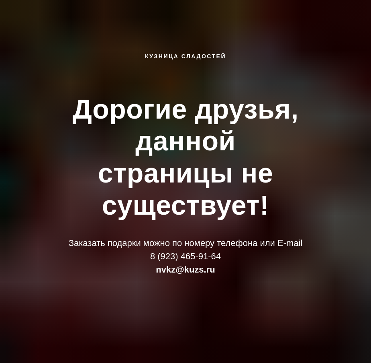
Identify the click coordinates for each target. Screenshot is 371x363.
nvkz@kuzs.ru (185, 270)
